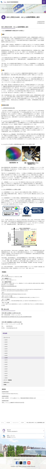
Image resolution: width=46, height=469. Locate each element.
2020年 (6, 353)
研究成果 (5, 333)
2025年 (6, 342)
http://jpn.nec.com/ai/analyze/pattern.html (8, 286)
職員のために (17, 459)
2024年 (6, 344)
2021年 (6, 351)
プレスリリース (7, 337)
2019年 (6, 355)
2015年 (6, 364)
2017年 (6, 360)
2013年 (6, 368)
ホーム (2, 422)
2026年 (6, 339)
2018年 (6, 357)
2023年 (6, 346)
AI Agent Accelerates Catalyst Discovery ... (10, 393)
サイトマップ (30, 459)
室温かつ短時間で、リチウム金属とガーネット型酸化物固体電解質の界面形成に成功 (19, 398)
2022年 (6, 348)
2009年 (6, 377)
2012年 (6, 371)
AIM (6, 382)
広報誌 (5, 384)
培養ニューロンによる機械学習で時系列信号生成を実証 (13, 402)
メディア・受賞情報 (8, 380)
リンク (23, 459)
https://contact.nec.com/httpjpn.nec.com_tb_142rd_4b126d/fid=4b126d (16, 316)
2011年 (6, 373)
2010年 (6, 375)
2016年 (6, 362)
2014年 (6, 366)
